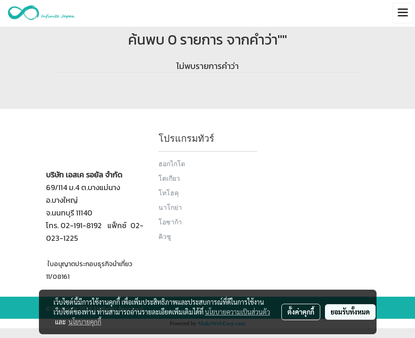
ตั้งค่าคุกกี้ (300, 311)
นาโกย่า (170, 207)
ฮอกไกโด (171, 163)
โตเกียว (169, 178)
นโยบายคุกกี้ (84, 321)
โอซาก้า (170, 221)
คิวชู (164, 236)
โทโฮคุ (168, 192)
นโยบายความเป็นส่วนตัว (237, 311)
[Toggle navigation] (402, 13)
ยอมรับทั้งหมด (350, 311)
